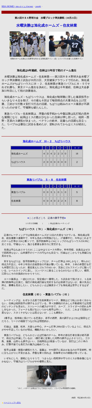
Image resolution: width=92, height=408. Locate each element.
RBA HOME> (9, 6)
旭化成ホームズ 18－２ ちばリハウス (46, 141)
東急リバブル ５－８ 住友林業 (46, 179)
